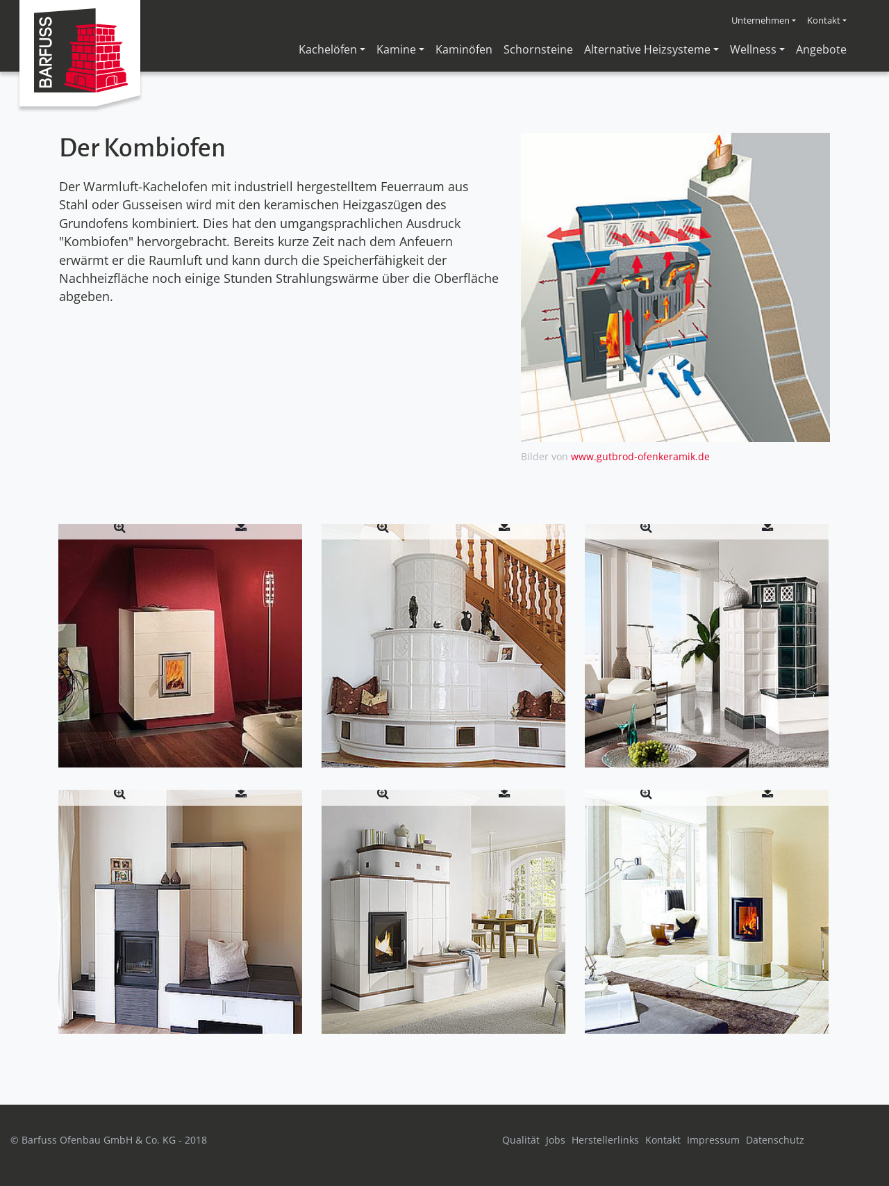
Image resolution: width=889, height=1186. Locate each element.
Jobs (555, 1139)
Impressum (713, 1139)
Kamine (396, 49)
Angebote (821, 49)
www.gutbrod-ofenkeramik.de (640, 456)
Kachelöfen (328, 49)
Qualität (521, 1139)
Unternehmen (760, 20)
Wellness (753, 49)
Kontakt (823, 20)
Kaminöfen (463, 49)
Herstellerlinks (605, 1139)
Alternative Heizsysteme (647, 49)
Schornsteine (538, 49)
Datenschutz (775, 1139)
